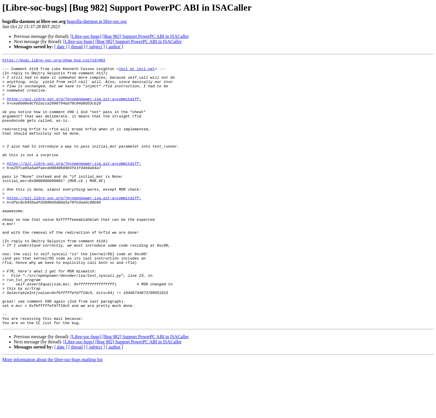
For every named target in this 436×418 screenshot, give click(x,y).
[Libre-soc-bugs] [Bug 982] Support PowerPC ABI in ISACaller (129, 36)
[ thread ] (76, 46)
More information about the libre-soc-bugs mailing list (52, 413)
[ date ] (60, 46)
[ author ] (114, 46)
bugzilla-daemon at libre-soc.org (97, 21)
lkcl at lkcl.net (137, 71)
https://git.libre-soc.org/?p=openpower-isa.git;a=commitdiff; (74, 107)
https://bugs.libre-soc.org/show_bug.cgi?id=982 (53, 60)
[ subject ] (95, 46)
